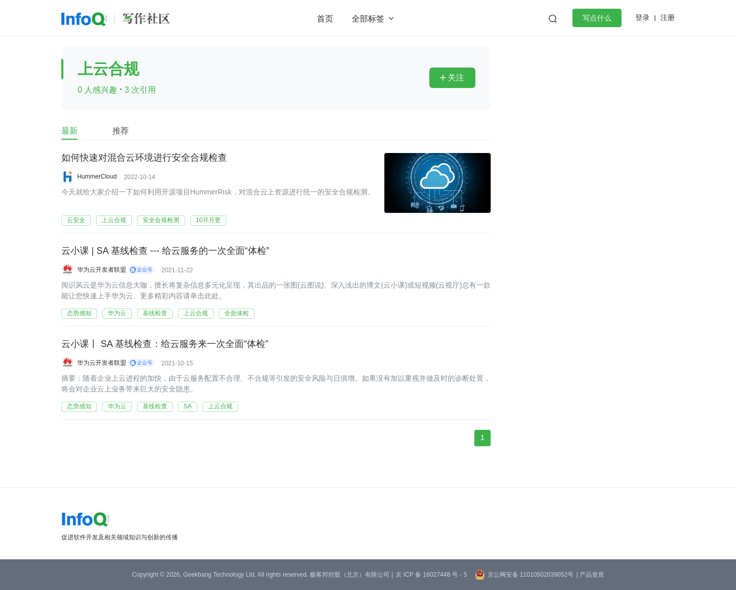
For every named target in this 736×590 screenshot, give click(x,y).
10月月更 (208, 220)
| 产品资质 (590, 574)
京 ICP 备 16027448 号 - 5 (431, 574)
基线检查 (155, 313)
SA (187, 406)
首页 (325, 18)
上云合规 (114, 220)
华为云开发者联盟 (101, 269)
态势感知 (79, 313)
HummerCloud (97, 176)
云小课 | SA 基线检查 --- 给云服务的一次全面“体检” (165, 251)
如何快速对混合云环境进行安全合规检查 (144, 158)
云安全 (76, 220)
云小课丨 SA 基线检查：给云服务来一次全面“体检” (164, 344)
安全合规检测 (161, 220)
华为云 (117, 313)
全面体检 (236, 313)
